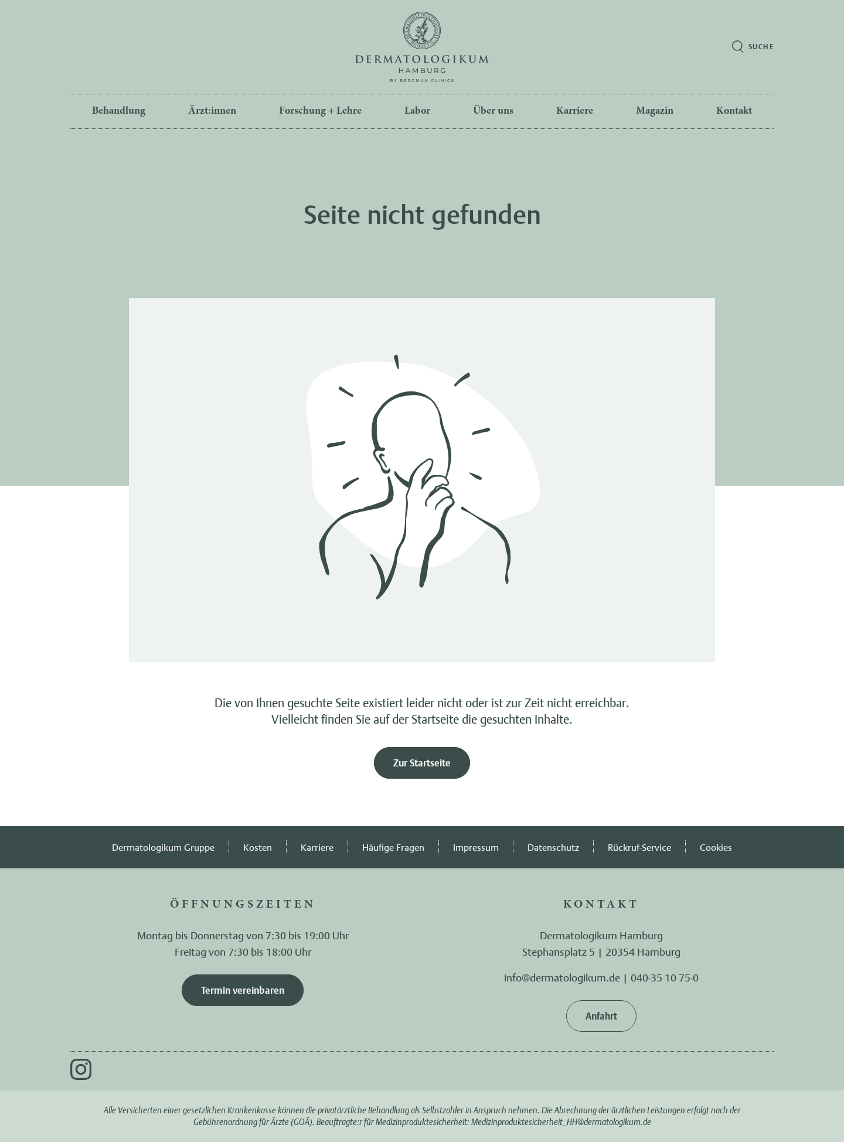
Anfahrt (601, 1016)
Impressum (476, 847)
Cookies (716, 847)
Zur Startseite (422, 763)
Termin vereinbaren (242, 990)
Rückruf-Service (639, 847)
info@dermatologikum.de (562, 977)
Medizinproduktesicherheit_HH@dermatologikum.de (561, 1122)
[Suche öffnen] (753, 47)
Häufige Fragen (393, 847)
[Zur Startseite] (422, 47)
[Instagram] (80, 1069)
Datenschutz (553, 847)
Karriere (317, 847)
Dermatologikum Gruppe (163, 847)
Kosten (257, 847)
